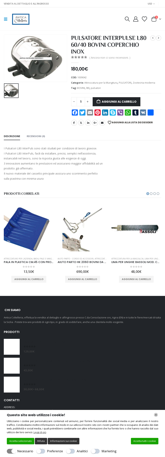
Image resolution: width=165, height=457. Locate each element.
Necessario (25, 451)
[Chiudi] (155, 414)
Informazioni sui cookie (63, 441)
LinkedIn (88, 123)
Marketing (109, 451)
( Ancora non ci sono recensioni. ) (109, 57)
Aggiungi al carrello (119, 102)
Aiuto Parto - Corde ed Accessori (76, 258)
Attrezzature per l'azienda (18, 258)
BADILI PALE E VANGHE (44, 258)
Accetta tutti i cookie (144, 441)
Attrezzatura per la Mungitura (100, 82)
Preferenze (55, 451)
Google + (95, 123)
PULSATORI (125, 82)
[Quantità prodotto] (81, 101)
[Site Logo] (20, 19)
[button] (7, 19)
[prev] (153, 38)
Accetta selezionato (20, 441)
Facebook (74, 123)
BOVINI (81, 88)
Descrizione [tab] (12, 136)
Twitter (81, 123)
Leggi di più (40, 432)
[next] (158, 38)
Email (102, 123)
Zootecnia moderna (144, 82)
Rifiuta (41, 441)
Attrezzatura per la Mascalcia (127, 258)
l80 (87, 88)
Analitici (82, 451)
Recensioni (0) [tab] (36, 136)
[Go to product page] (29, 229)
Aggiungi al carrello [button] (28, 279)
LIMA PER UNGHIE (153, 258)
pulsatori (96, 88)
